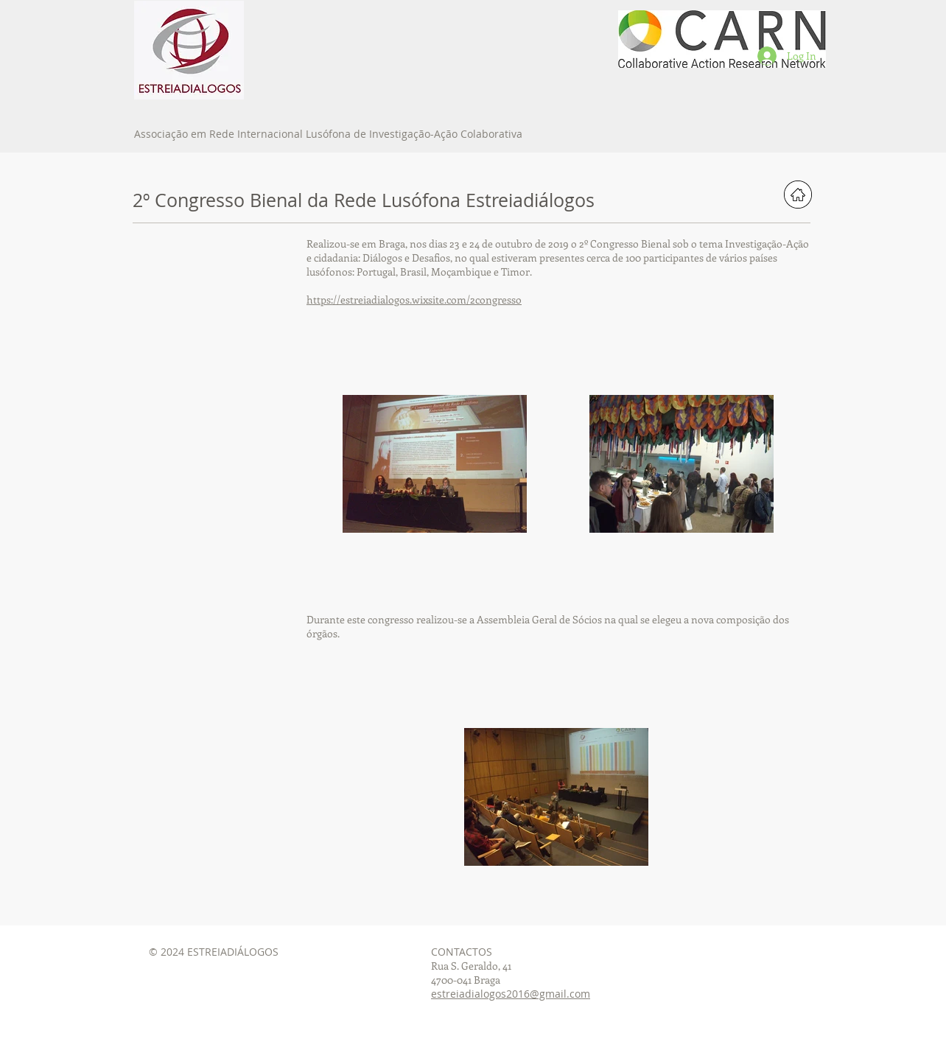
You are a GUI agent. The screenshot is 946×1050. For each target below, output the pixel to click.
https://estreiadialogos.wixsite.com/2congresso (414, 300)
